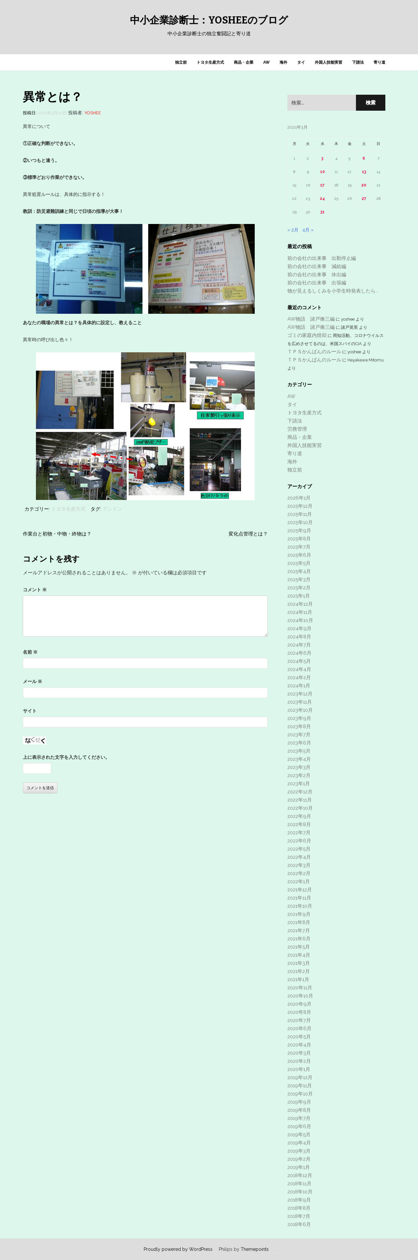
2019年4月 (299, 1143)
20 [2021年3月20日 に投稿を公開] (363, 185)
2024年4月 (299, 669)
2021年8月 (298, 922)
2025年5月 (299, 563)
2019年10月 (300, 1094)
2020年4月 (299, 1045)
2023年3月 (299, 767)
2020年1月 (298, 1069)
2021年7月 (298, 930)
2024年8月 (299, 637)
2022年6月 (299, 841)
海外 (283, 62)
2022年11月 (299, 800)
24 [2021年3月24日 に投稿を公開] (322, 198)
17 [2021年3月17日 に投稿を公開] (322, 185)
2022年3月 (299, 865)
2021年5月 (298, 947)
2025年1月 (298, 596)
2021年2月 (298, 971)
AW (266, 62)
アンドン (112, 509)
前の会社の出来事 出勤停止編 (321, 258)
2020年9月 (299, 1004)
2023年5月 (299, 751)
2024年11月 (299, 612)
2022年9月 (299, 816)
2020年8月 (299, 1012)
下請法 (358, 62)
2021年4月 (298, 955)
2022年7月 (299, 833)
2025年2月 (299, 588)
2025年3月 (299, 579)
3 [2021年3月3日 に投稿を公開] (322, 158)
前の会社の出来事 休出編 (316, 275)
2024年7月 (299, 645)
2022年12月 (300, 792)
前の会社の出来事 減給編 (316, 266)
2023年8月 (299, 726)
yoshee (92, 112)
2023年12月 (300, 694)
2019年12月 (300, 1077)
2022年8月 (299, 824)
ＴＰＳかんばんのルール (314, 352)
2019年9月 (299, 1102)
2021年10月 (299, 906)
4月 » (308, 229)
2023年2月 (299, 775)
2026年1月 (299, 498)
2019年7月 (299, 1118)
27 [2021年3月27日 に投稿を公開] (364, 198)
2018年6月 (299, 1224)
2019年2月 (299, 1159)
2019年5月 (299, 1135)
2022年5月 (299, 849)
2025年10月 (300, 522)
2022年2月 (299, 873)
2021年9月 (299, 914)
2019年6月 (299, 1126)
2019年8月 (299, 1110)
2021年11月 (299, 898)
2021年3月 (298, 963)
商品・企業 (243, 62)
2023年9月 (299, 718)
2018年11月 (299, 1184)
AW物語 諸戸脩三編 (311, 319)
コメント (35, 589)
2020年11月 (299, 988)
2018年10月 (300, 1192)
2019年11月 (299, 1086)
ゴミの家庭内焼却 (307, 335)
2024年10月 (300, 620)
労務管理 (297, 429)
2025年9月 (299, 531)
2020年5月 (299, 1037)
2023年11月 (299, 702)
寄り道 (379, 62)
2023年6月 (299, 743)
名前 (30, 652)
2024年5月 (299, 661)
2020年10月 (300, 996)
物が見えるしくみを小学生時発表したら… (332, 291)
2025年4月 (299, 571)
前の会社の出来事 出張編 (316, 283)
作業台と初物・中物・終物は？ (57, 534)
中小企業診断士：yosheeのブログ (209, 20)
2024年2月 (299, 677)
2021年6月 (299, 939)
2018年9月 (299, 1200)
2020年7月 (299, 1020)
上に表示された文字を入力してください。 (66, 757)
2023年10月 (300, 710)
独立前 (181, 62)
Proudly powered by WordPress (178, 1249)
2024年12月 (300, 604)
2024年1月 (298, 686)
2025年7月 (299, 547)
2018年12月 (299, 1175)
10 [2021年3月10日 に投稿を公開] (322, 171)
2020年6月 (299, 1028)
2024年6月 (299, 653)
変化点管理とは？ (248, 534)
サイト (30, 710)
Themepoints (255, 1249)
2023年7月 (299, 735)
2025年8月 (299, 539)
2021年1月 (298, 979)
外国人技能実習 (328, 62)
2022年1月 (298, 882)
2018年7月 (298, 1216)
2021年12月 (299, 890)
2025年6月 (299, 555)
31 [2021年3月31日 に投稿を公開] (322, 212)
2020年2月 (299, 1061)
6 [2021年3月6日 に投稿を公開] (363, 158)
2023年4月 (299, 759)
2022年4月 (299, 857)
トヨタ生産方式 (210, 62)
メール (32, 681)
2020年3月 (299, 1053)
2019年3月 (299, 1151)
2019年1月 (298, 1167)
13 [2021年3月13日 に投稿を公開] (364, 171)
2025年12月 (300, 506)
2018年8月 (299, 1208)
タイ (301, 62)
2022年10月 (300, 808)
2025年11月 (299, 514)
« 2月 (292, 229)
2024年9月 (299, 628)
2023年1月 (298, 784)
